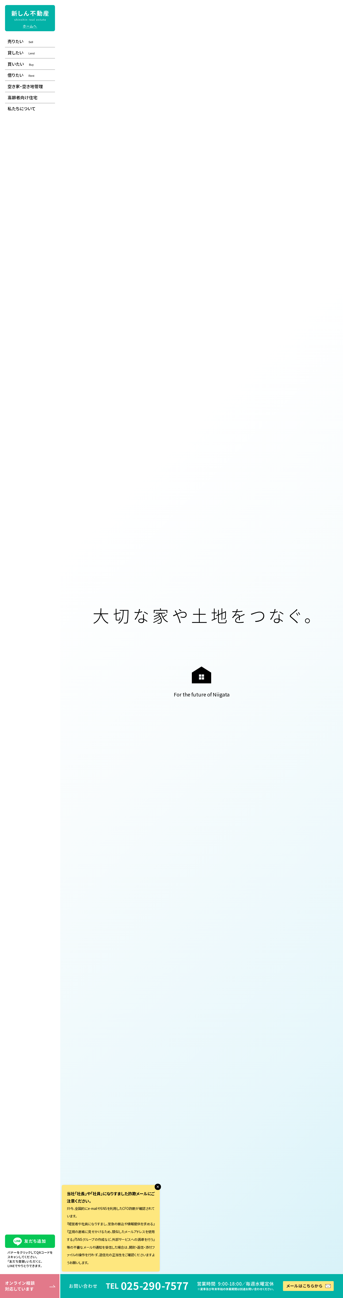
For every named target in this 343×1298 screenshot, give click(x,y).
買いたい (21, 64)
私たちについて (22, 109)
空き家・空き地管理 (25, 86)
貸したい (21, 53)
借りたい (21, 75)
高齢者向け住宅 (22, 97)
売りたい (20, 41)
